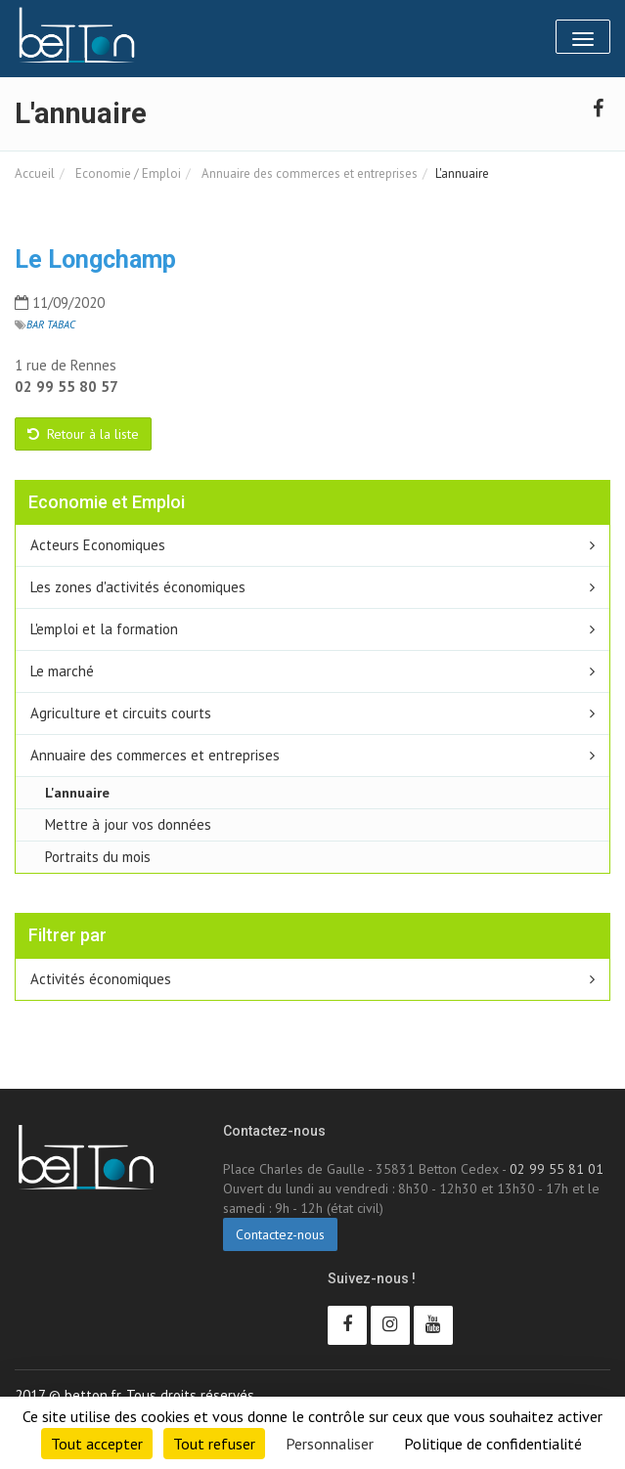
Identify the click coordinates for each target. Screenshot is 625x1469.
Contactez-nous (280, 1234)
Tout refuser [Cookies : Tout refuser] (214, 1443)
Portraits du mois (98, 856)
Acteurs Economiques (97, 545)
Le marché (62, 671)
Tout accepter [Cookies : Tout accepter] (97, 1443)
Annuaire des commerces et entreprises (308, 173)
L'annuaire (77, 792)
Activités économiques (100, 979)
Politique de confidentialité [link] (493, 1443)
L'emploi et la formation (104, 629)
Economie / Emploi (126, 173)
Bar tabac (50, 324)
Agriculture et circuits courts (120, 713)
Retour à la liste (83, 434)
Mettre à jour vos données (128, 824)
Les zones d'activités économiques (138, 587)
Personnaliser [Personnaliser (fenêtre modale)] (330, 1443)
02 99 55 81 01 (556, 1169)
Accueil (35, 173)
